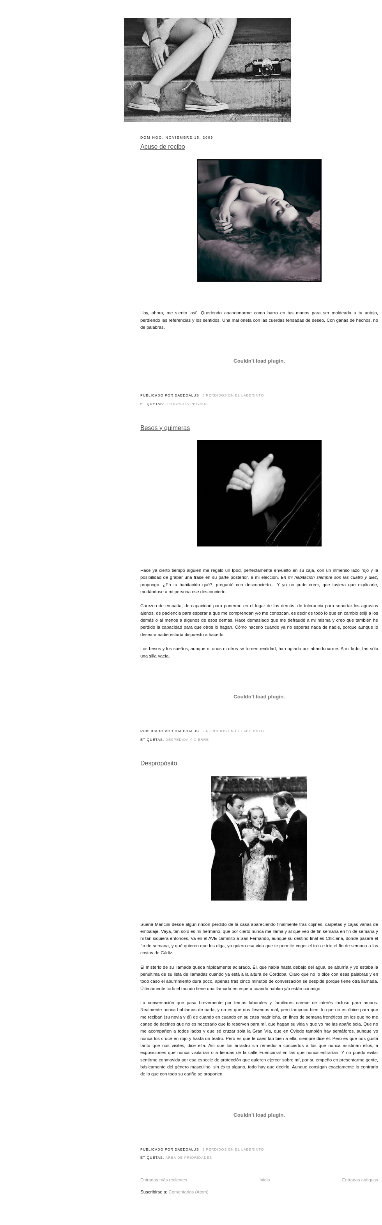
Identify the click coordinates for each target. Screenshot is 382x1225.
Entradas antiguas (360, 1179)
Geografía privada (187, 404)
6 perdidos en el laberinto (233, 395)
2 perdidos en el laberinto (233, 731)
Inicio (265, 1179)
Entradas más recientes (163, 1179)
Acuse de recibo (162, 146)
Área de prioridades (189, 1158)
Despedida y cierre (187, 740)
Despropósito (158, 763)
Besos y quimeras (165, 428)
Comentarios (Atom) (188, 1192)
